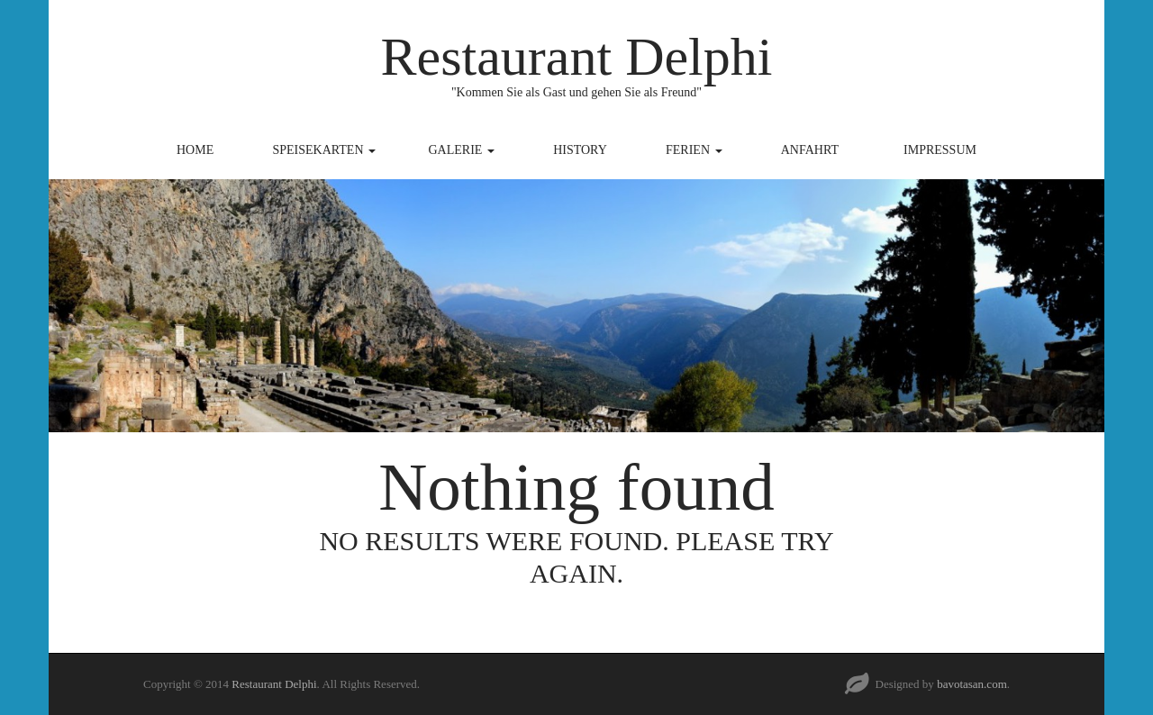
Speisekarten (324, 150)
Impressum (939, 150)
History (580, 150)
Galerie (462, 150)
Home (195, 150)
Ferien (694, 150)
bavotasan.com (972, 684)
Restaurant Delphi (577, 56)
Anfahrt (810, 150)
